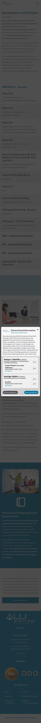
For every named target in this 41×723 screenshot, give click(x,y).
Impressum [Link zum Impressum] (14, 333)
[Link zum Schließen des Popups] (37, 330)
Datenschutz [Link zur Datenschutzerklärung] (23, 333)
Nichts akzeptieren (10, 392)
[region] (20, 373)
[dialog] (20, 361)
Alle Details (8, 371)
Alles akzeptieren (31, 392)
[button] (32, 362)
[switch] (33, 362)
